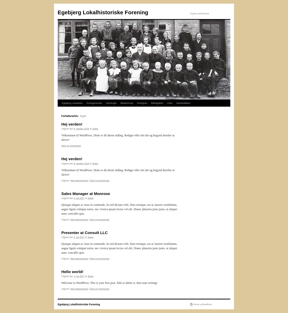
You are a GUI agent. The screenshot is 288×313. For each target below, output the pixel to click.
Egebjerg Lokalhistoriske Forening (103, 12)
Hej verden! (71, 124)
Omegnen (142, 103)
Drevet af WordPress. (203, 304)
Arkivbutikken (183, 103)
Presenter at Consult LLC (84, 233)
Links (169, 103)
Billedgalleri (157, 103)
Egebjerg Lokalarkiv (72, 103)
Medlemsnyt (126, 103)
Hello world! (72, 272)
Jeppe (83, 115)
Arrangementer (94, 103)
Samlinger (111, 103)
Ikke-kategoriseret (79, 180)
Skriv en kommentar (71, 146)
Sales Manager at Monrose (85, 194)
